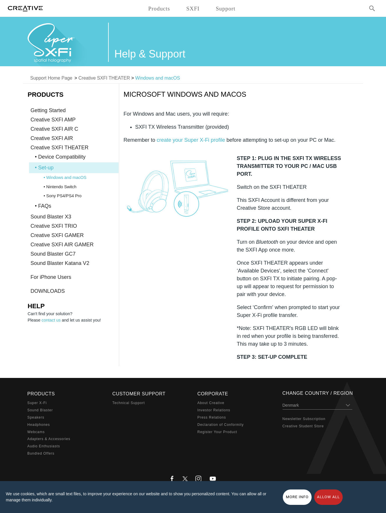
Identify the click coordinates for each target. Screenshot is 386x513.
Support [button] (225, 9)
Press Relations (211, 417)
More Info (297, 497)
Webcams (36, 432)
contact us (51, 320)
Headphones (38, 425)
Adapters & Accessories (48, 439)
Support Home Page (51, 78)
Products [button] (159, 9)
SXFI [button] (192, 9)
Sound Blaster (40, 410)
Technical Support (128, 403)
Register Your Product (217, 432)
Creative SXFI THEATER (104, 78)
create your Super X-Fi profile (191, 140)
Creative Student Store (303, 426)
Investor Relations (213, 410)
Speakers (35, 417)
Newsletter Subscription (304, 419)
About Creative (210, 403)
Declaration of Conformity (220, 425)
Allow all (328, 497)
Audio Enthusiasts (43, 446)
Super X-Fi (37, 403)
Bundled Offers (40, 453)
